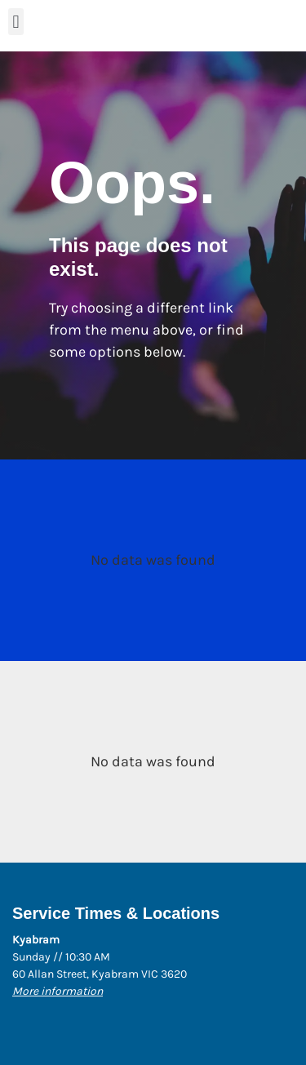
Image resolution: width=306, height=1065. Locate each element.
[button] (16, 21)
